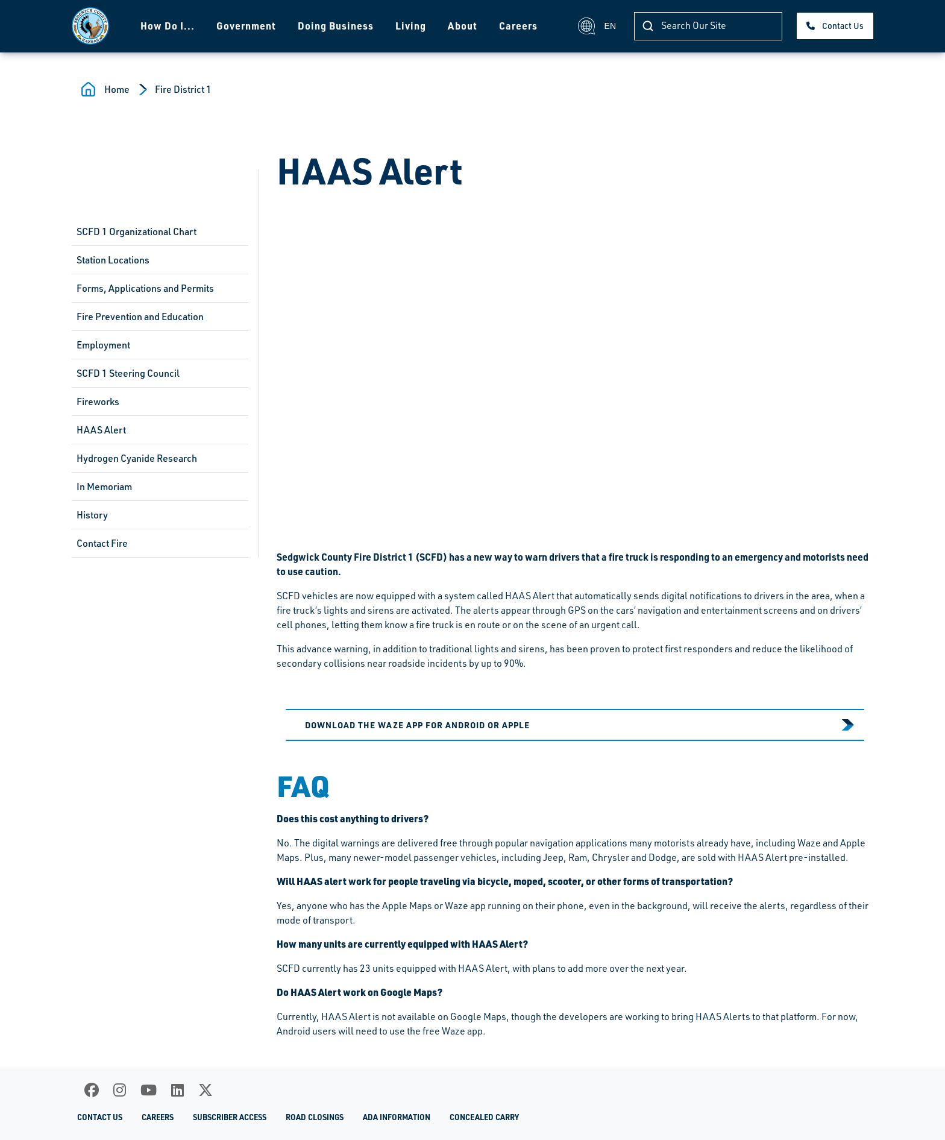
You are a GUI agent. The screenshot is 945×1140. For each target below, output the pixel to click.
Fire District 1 (183, 89)
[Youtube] (148, 1090)
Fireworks (98, 401)
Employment (103, 345)
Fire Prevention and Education (140, 316)
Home (117, 89)
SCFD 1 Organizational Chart (136, 231)
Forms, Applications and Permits (145, 288)
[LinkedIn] (177, 1090)
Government (246, 25)
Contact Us (843, 25)
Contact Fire (102, 543)
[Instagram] (119, 1090)
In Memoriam (104, 486)
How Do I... (167, 25)
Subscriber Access (229, 1117)
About (462, 25)
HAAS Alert (101, 430)
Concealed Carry (484, 1117)
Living (410, 25)
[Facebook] (91, 1090)
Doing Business (336, 25)
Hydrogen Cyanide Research (137, 458)
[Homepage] (90, 26)
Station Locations (113, 260)
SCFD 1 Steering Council (128, 373)
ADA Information (396, 1117)
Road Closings (315, 1117)
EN (597, 25)
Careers (518, 25)
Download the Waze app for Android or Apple (417, 724)
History (92, 515)
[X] (205, 1090)
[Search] (708, 26)
